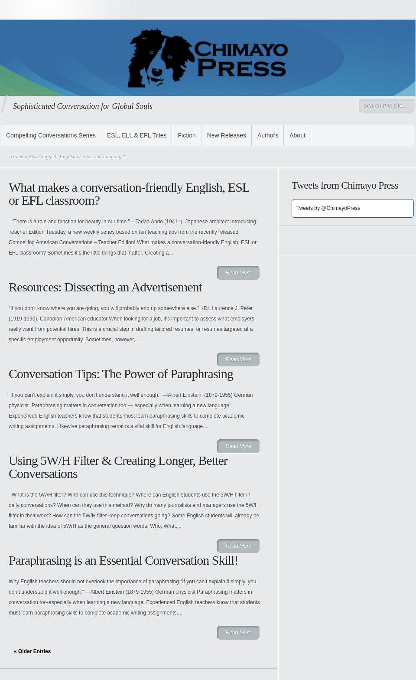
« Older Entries (32, 651)
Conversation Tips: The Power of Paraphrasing (121, 373)
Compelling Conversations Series (51, 135)
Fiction (186, 135)
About (297, 135)
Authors (267, 135)
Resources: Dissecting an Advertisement (105, 287)
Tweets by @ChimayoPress (328, 208)
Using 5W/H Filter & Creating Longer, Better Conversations (118, 467)
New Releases (226, 135)
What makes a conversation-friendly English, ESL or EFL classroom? (129, 193)
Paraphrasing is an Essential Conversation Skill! (123, 560)
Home (17, 157)
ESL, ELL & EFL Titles (136, 135)
